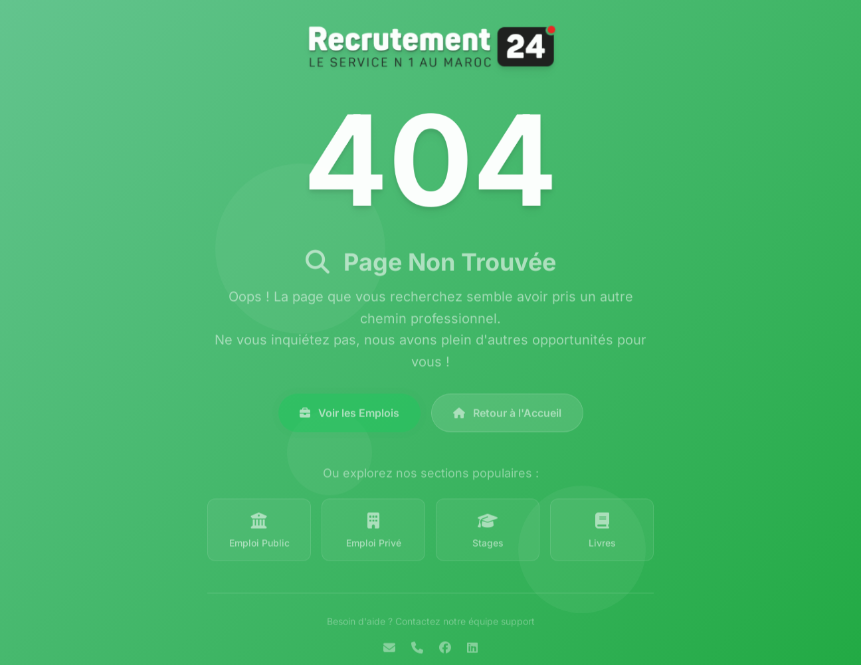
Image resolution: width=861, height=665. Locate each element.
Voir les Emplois (349, 416)
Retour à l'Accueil (507, 416)
